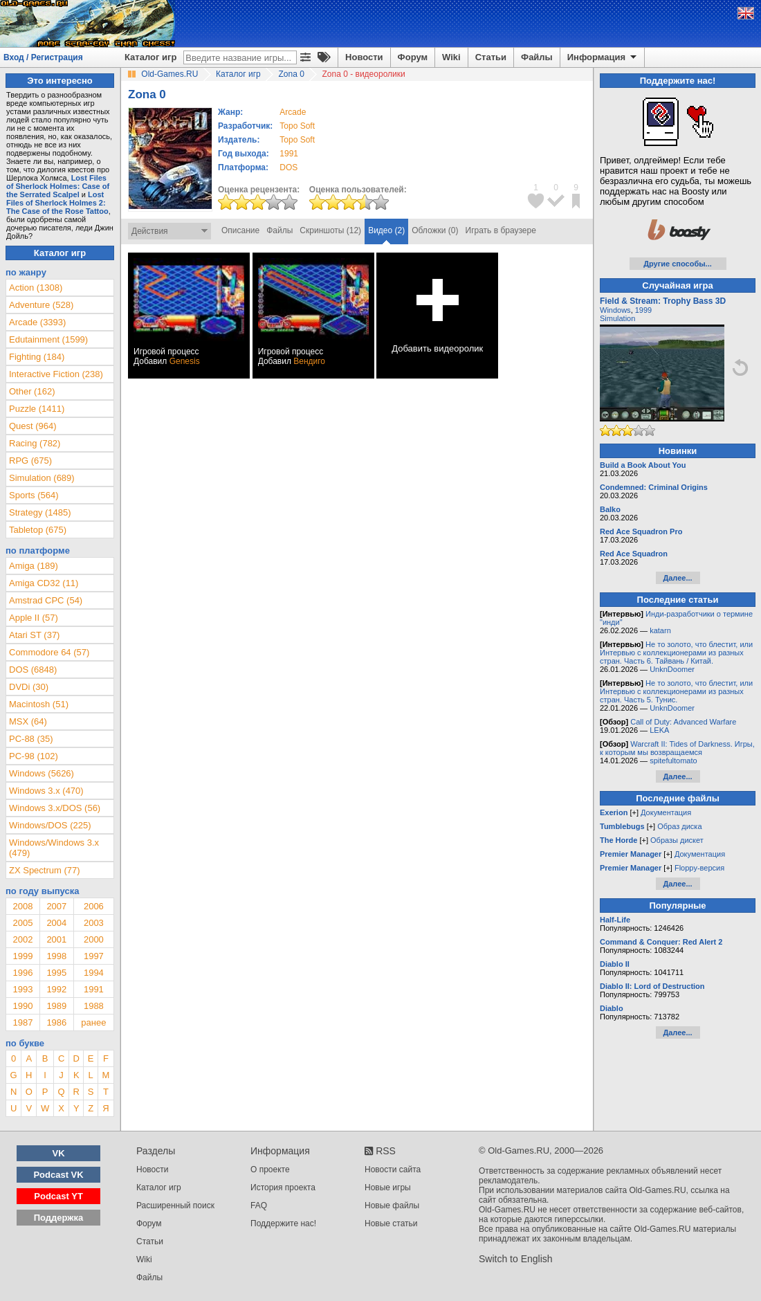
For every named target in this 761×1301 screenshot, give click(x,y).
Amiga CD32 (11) (43, 583)
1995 (56, 972)
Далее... (677, 578)
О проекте (270, 1169)
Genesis (184, 361)
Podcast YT (58, 1196)
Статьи (490, 57)
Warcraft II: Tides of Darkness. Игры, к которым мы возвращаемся (677, 748)
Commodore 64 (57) (49, 652)
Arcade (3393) (37, 322)
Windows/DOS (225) (50, 825)
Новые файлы (392, 1205)
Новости (364, 57)
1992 (56, 989)
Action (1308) (35, 287)
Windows (615, 310)
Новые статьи (391, 1223)
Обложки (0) (435, 230)
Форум (413, 57)
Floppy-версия (699, 868)
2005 (22, 923)
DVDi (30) (28, 687)
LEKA (659, 730)
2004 (56, 923)
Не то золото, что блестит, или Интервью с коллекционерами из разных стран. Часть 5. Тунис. (676, 691)
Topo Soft (297, 126)
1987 (22, 1022)
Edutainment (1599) (48, 339)
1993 (22, 989)
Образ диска (679, 826)
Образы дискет (677, 840)
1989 (56, 1006)
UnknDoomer (672, 669)
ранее (93, 1022)
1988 (94, 1006)
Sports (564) (34, 495)
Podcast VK (58, 1175)
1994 (94, 972)
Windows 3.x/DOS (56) (54, 808)
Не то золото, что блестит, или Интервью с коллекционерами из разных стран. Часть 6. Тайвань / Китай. (676, 652)
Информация (603, 57)
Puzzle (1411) (36, 408)
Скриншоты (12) (330, 230)
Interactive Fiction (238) (56, 374)
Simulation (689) (42, 478)
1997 (94, 956)
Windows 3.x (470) (46, 790)
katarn (660, 630)
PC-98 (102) (33, 756)
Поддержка (59, 1217)
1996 (22, 972)
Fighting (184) (36, 357)
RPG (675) (30, 460)
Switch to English (516, 1258)
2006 (94, 906)
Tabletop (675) (37, 530)
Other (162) (32, 391)
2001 (56, 939)
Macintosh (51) (38, 704)
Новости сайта (393, 1169)
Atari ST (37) (34, 635)
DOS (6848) (33, 669)
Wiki (451, 57)
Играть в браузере (501, 230)
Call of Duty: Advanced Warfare (683, 722)
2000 (94, 939)
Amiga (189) (33, 566)
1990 (22, 1006)
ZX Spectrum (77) (44, 870)
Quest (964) (33, 426)
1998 (56, 956)
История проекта (282, 1187)
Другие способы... (677, 264)
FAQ (258, 1205)
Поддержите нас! (283, 1223)
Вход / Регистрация (43, 57)
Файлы (537, 57)
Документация (666, 812)
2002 (22, 939)
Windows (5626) (41, 773)
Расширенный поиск (175, 1205)
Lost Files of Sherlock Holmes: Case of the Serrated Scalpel (57, 186)
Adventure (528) (41, 305)
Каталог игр (150, 57)
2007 (56, 906)
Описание (240, 230)
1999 (22, 956)
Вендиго (309, 361)
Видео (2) (386, 230)
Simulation (617, 318)
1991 (288, 153)
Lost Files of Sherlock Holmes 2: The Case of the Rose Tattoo (57, 202)
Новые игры (388, 1187)
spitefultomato (673, 760)
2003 (94, 923)
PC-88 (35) (31, 739)
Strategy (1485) (40, 512)
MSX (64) (28, 721)
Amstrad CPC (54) (45, 600)
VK (59, 1153)
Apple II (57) (33, 617)
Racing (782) (34, 443)
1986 (56, 1022)
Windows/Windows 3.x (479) (54, 847)
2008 (22, 906)
